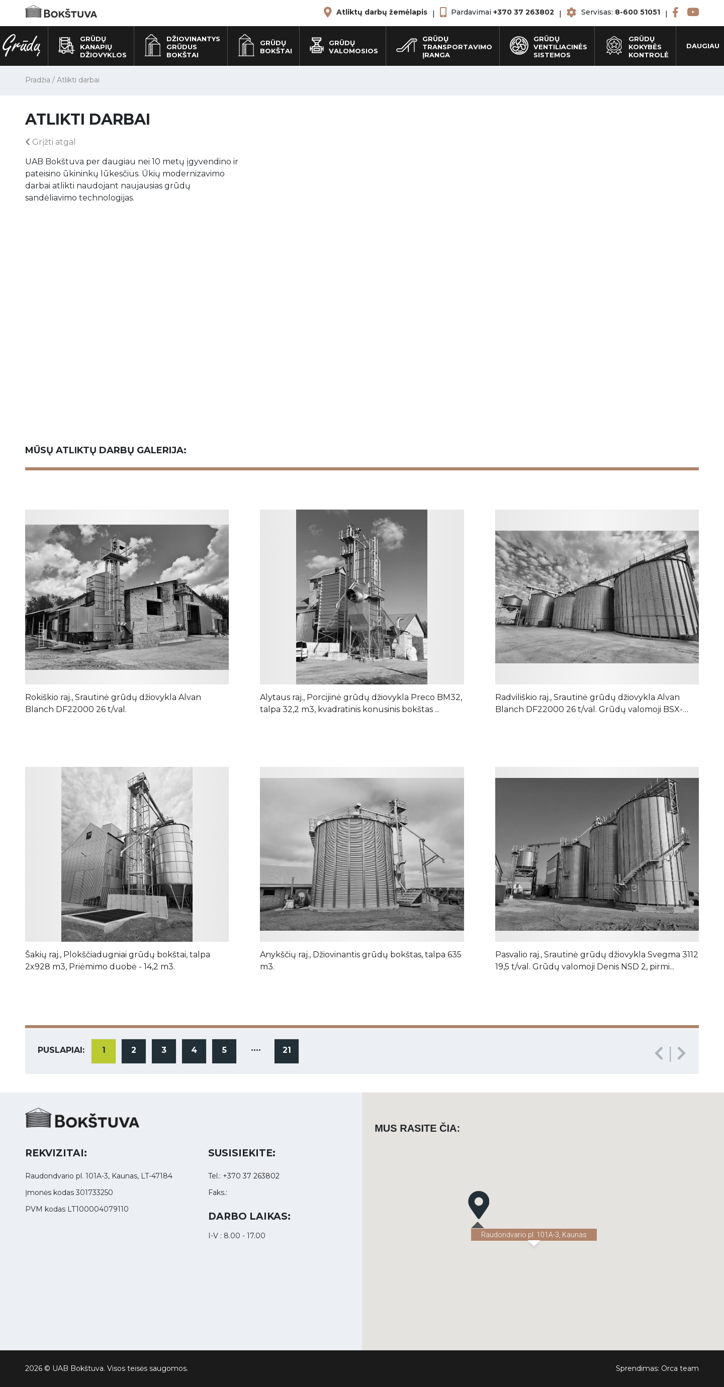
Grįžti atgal (50, 142)
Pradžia (37, 79)
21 (287, 1050)
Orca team (680, 1368)
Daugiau (702, 46)
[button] (478, 1205)
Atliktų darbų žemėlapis (381, 12)
